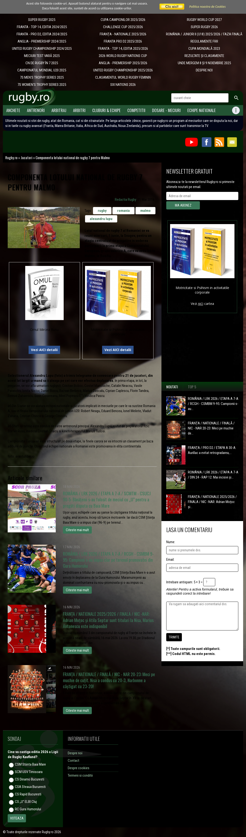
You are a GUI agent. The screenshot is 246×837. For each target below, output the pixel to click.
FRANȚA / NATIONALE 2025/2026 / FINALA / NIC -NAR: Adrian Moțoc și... (212, 502)
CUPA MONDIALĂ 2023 (204, 48)
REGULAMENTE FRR (204, 41)
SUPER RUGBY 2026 (204, 27)
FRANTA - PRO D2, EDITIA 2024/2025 (42, 34)
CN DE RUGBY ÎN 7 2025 (41, 63)
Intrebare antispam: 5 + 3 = (184, 582)
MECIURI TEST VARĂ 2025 (42, 56)
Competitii (136, 110)
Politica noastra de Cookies (207, 7)
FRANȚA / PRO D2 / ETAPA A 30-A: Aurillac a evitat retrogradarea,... (212, 450)
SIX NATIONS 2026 (123, 84)
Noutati (172, 386)
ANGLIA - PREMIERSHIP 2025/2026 (123, 63)
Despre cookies (78, 768)
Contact (73, 760)
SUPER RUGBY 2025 (41, 20)
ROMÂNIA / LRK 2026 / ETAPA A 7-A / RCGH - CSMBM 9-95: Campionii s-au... (213, 403)
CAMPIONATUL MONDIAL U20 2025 (41, 70)
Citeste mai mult (77, 530)
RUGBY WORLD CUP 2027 (204, 20)
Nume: (170, 542)
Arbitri (79, 110)
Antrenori (36, 110)
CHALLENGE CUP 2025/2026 (123, 27)
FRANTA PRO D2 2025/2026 (123, 41)
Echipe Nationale (201, 110)
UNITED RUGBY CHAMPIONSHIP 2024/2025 (42, 48)
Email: (170, 559)
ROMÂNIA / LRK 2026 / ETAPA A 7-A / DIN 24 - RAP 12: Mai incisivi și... (213, 474)
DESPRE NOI (204, 70)
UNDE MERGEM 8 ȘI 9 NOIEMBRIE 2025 (204, 63)
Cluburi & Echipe (106, 110)
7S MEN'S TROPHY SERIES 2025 (42, 77)
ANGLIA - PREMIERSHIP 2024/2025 (42, 41)
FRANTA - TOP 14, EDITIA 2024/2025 (42, 27)
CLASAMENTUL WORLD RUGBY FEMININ (123, 77)
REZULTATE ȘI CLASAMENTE (204, 56)
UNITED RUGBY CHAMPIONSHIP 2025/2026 (123, 70)
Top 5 (192, 386)
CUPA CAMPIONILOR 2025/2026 (123, 20)
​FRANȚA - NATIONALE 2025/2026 (123, 34)
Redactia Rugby (125, 199)
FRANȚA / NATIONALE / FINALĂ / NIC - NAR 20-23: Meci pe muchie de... (211, 428)
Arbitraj (58, 110)
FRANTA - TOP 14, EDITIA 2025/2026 (123, 48)
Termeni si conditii (80, 775)
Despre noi (75, 753)
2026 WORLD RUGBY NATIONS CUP (123, 56)
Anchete (13, 110)
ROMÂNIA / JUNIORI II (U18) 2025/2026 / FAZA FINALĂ (204, 34)
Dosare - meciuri (166, 110)
